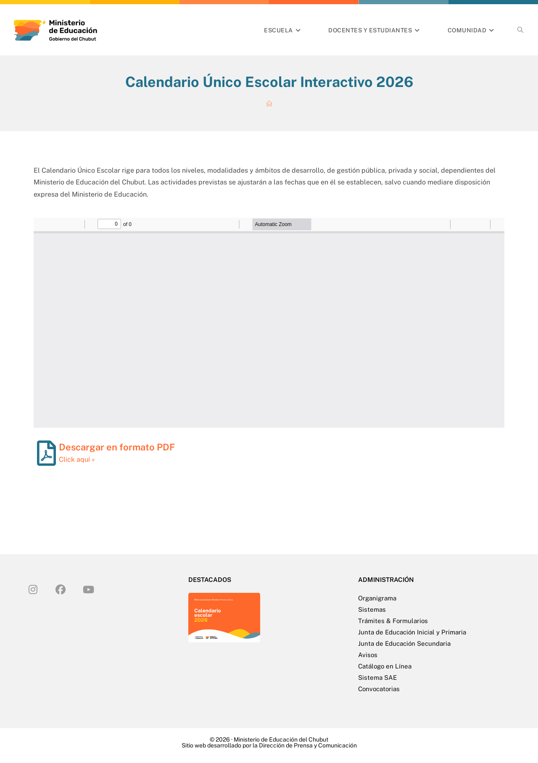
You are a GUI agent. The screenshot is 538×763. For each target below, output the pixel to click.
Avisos (367, 654)
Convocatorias (379, 688)
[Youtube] (88, 589)
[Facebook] (60, 589)
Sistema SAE (377, 677)
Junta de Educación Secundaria (404, 643)
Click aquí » (77, 459)
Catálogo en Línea (384, 666)
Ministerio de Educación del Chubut (281, 739)
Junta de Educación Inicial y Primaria (412, 632)
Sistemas (372, 609)
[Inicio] (269, 104)
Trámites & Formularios (393, 620)
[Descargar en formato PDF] (46, 453)
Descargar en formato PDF (117, 447)
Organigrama (377, 598)
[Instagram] (32, 589)
